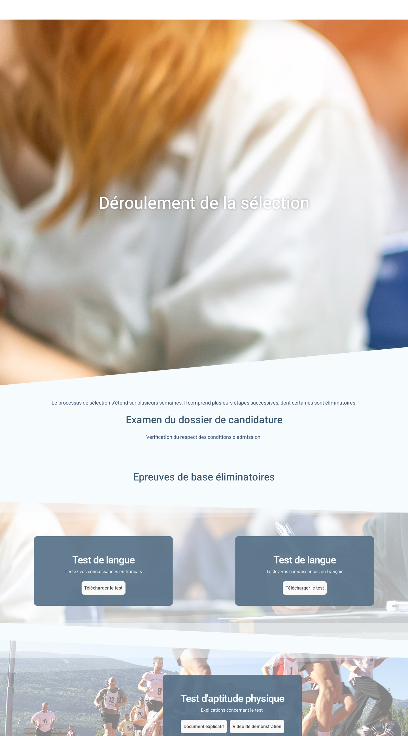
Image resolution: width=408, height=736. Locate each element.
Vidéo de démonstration (365, 726)
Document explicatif (312, 726)
